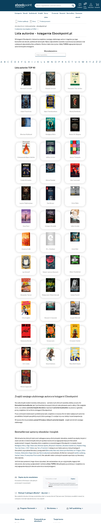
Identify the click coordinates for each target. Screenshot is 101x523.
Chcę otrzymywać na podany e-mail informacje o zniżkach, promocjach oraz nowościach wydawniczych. (61, 484)
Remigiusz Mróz (20, 445)
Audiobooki (33, 13)
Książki (40, 13)
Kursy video (46, 15)
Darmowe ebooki (78, 15)
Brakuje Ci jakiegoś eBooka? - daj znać (33, 493)
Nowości (62, 13)
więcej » (50, 486)
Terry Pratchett (42, 448)
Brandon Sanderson (69, 445)
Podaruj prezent (45, 21)
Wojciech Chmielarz (55, 445)
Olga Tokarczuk (31, 445)
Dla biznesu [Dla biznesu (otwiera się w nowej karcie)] (51, 508)
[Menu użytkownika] (91, 5)
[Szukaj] (72, 6)
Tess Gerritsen (20, 448)
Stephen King (81, 445)
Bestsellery (70, 13)
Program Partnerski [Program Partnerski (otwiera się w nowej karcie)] (27, 508)
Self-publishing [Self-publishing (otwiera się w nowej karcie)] (75, 508)
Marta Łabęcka (44, 453)
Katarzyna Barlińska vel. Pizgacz (70, 450)
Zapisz (73, 479)
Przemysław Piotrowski (33, 455)
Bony (34, 21)
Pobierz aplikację (23, 21)
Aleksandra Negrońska (29, 453)
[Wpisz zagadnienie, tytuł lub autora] (52, 6)
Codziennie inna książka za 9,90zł (25, 29)
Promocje (55, 13)
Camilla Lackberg (79, 453)
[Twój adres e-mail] (56, 478)
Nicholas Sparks (42, 445)
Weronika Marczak (52, 450)
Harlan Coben (19, 455)
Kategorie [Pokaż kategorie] (18, 13)
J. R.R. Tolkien (29, 448)
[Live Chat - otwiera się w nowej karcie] (85, 5)
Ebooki (25, 13)
